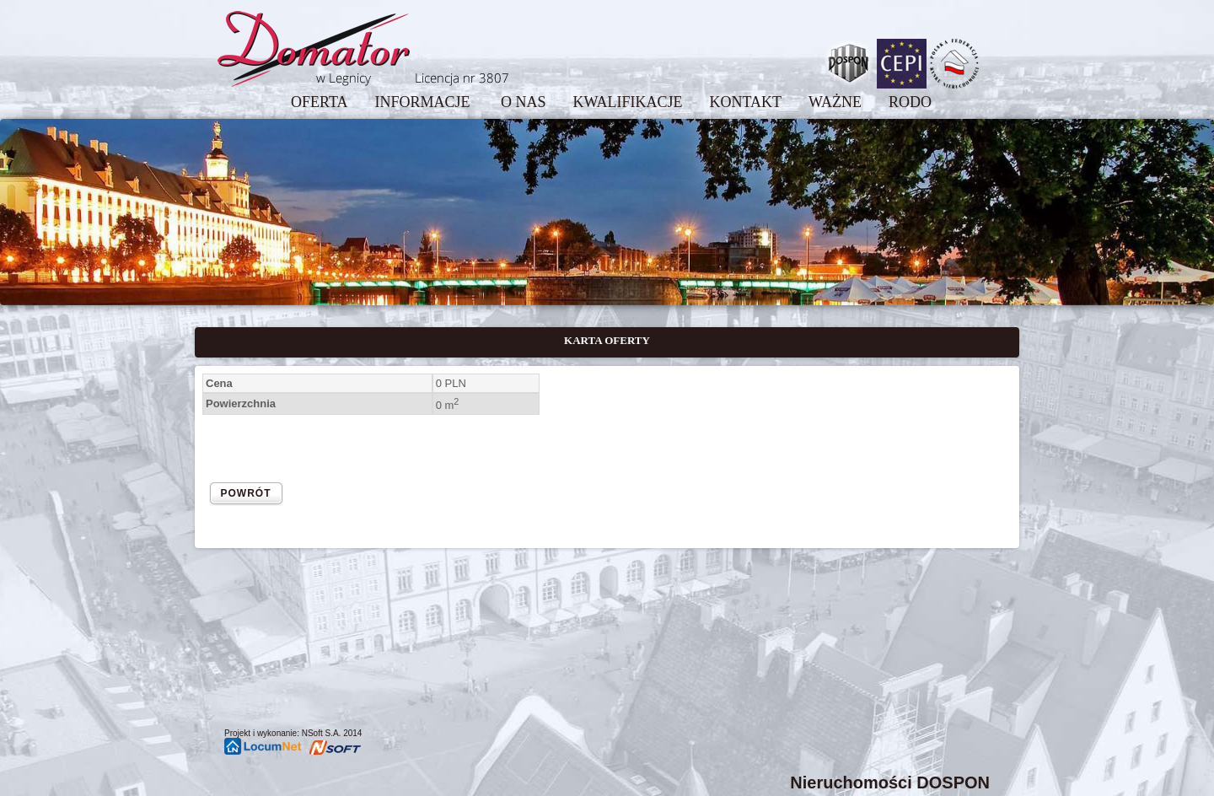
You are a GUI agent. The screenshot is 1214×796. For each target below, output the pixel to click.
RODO (910, 102)
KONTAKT (745, 102)
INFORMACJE (424, 102)
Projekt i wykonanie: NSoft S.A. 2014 (293, 733)
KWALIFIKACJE (627, 102)
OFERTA (319, 102)
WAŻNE (835, 102)
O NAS (523, 102)
